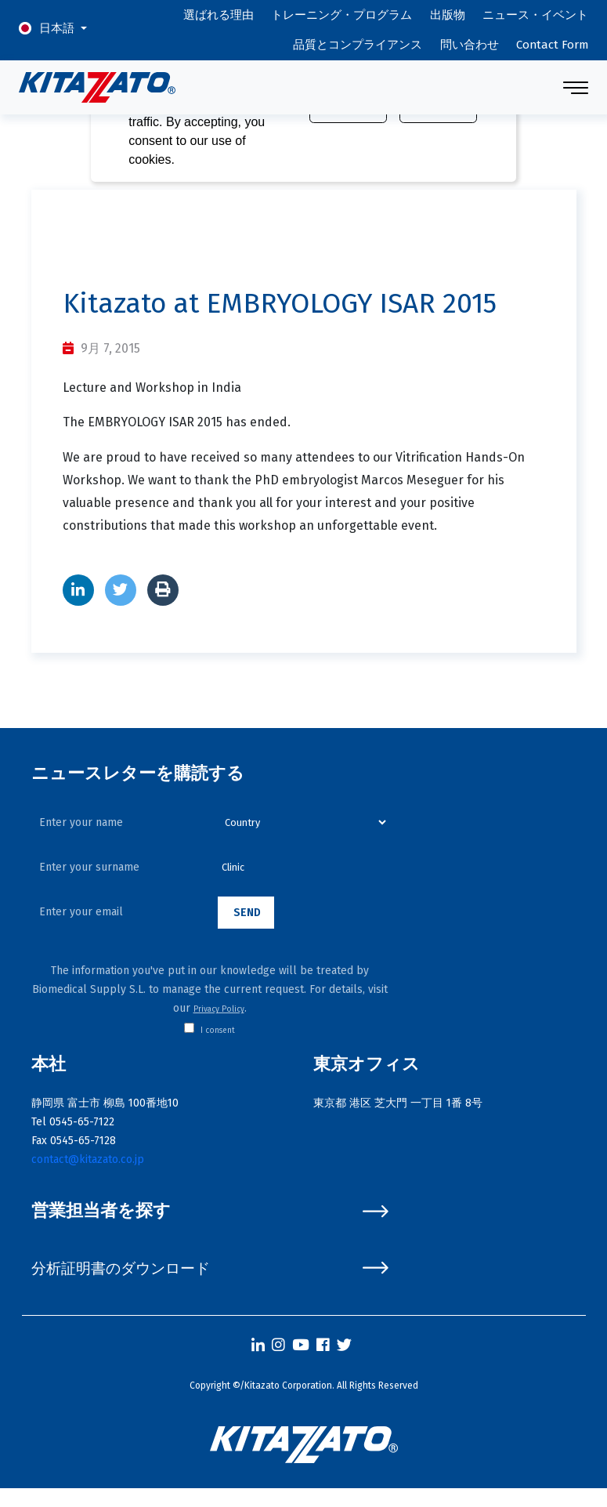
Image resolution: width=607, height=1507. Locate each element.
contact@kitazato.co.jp (87, 1159)
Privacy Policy (218, 1009)
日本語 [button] (58, 28)
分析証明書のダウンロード (209, 1268)
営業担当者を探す (209, 1211)
